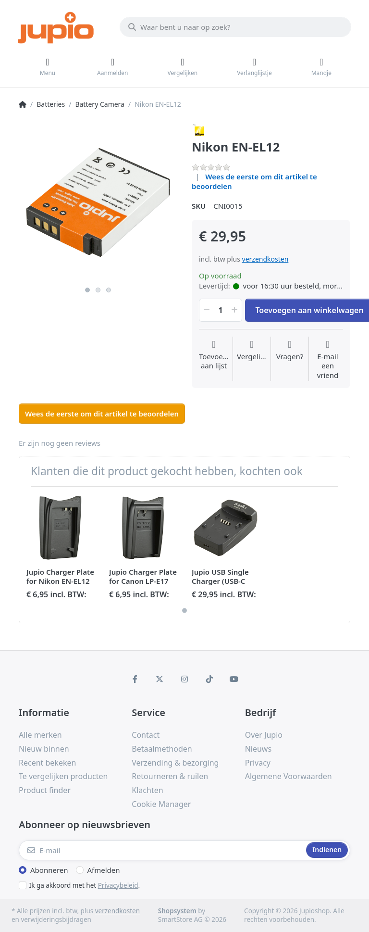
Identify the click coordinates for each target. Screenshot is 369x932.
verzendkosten (265, 259)
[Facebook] (135, 679)
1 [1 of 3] (87, 290)
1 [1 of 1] (184, 610)
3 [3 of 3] (108, 290)
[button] (205, 310)
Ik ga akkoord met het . (84, 885)
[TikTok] (209, 679)
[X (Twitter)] (160, 679)
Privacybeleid (118, 885)
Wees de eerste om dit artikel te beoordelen (254, 181)
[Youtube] (234, 679)
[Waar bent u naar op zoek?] (235, 27)
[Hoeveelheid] (220, 310)
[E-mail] (161, 850)
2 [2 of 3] (98, 290)
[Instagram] (184, 679)
